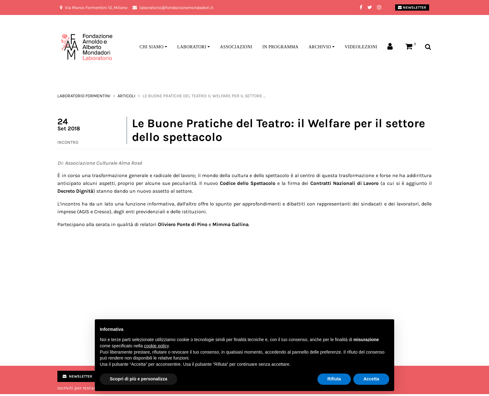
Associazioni (236, 47)
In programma (280, 47)
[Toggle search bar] (428, 47)
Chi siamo (151, 47)
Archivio (319, 47)
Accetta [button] (371, 378)
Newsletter (412, 7)
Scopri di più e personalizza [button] (138, 378)
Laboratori (191, 47)
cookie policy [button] (156, 345)
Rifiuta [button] (334, 378)
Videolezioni (361, 47)
